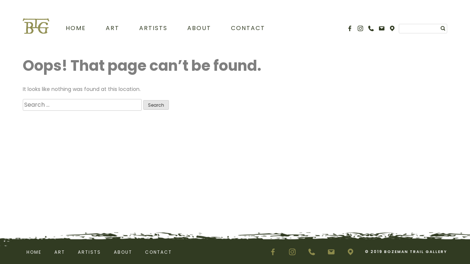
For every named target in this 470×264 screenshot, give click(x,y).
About (199, 28)
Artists (153, 28)
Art (112, 28)
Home (76, 28)
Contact (248, 28)
